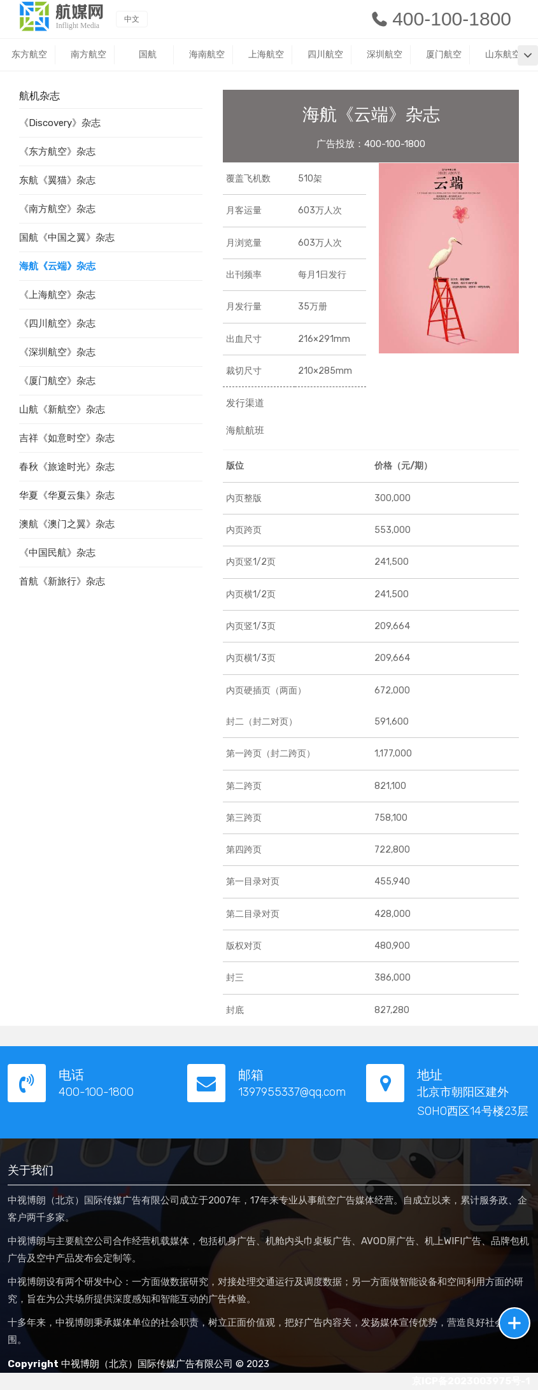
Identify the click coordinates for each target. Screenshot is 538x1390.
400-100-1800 (440, 18)
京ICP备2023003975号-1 (471, 1381)
